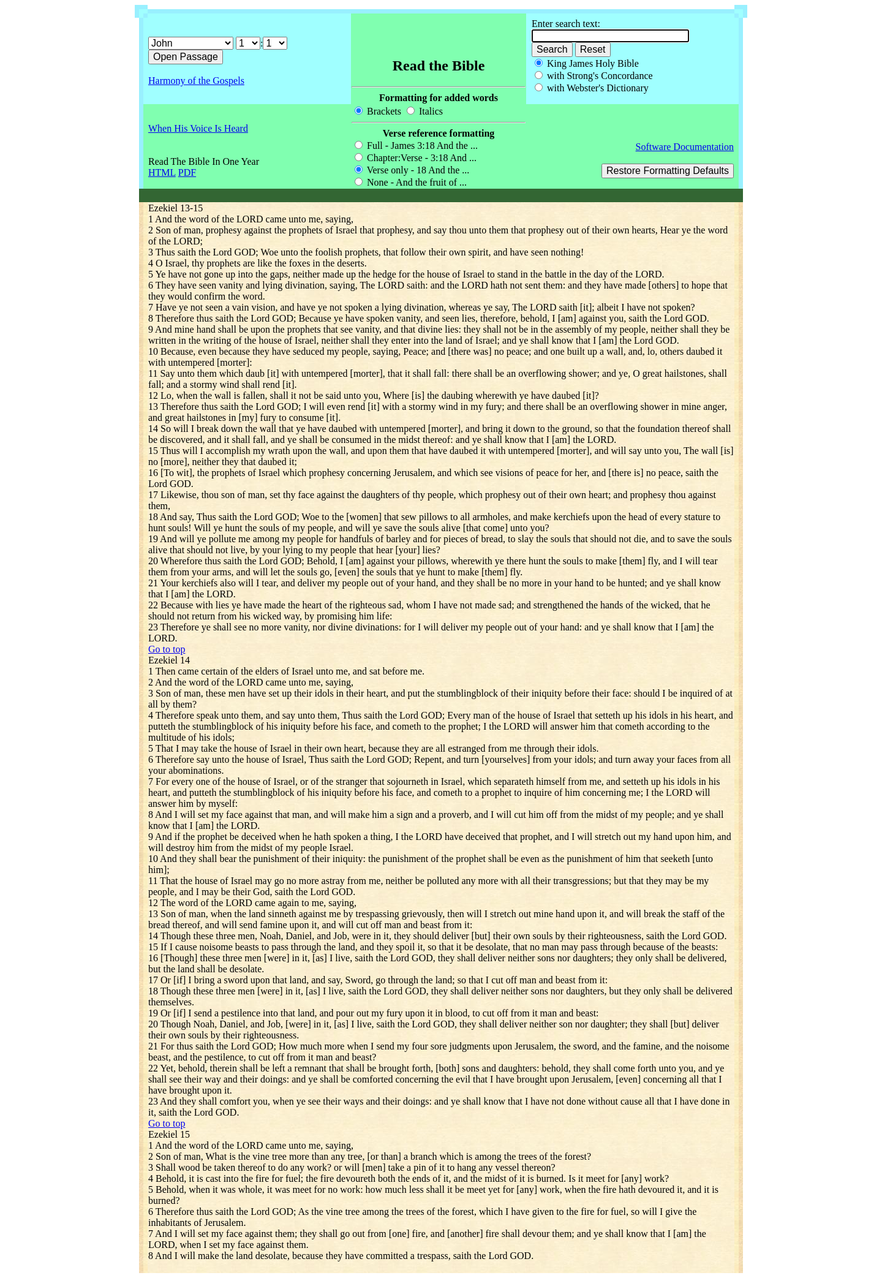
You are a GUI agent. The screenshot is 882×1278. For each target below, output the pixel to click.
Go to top (166, 649)
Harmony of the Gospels (196, 80)
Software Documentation (685, 147)
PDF (187, 172)
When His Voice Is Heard (198, 128)
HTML (162, 172)
